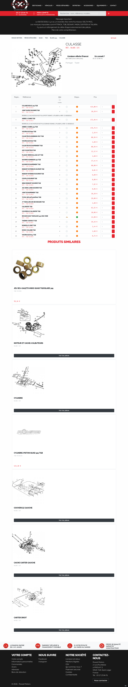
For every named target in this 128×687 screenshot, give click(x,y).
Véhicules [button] (48, 5)
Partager (69, 63)
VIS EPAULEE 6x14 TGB (29, 235)
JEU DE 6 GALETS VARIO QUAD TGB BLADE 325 (33, 288)
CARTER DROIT (20, 618)
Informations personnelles (22, 661)
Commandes (17, 664)
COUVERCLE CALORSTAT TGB (31, 211)
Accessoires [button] (88, 5)
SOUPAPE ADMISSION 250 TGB (31, 160)
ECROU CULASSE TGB (28, 230)
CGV (67, 664)
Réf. (68, 48)
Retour (113, 38)
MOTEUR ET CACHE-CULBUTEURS (28, 343)
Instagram (43, 661)
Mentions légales (72, 661)
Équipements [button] (101, 5)
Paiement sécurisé (73, 669)
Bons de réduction (19, 672)
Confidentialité (71, 675)
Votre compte (17, 659)
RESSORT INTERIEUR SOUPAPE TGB (33, 174)
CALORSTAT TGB (27, 206)
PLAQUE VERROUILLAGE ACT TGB (32, 155)
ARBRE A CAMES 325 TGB (30, 127)
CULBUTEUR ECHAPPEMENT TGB (32, 145)
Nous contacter (100, 680)
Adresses (15, 669)
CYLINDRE (18, 398)
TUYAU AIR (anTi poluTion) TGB (31, 197)
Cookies (69, 672)
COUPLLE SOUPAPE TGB (29, 178)
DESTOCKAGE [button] (36, 5)
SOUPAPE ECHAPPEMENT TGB (31, 164)
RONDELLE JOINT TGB (29, 225)
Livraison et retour (73, 659)
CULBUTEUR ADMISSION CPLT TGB (33, 136)
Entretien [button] (76, 5)
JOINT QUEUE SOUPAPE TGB (31, 110)
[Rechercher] (78, 13)
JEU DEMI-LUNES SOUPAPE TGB (32, 188)
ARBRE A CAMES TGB (28, 118)
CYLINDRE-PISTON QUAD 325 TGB (28, 453)
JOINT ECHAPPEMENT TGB (30, 192)
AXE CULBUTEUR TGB (29, 150)
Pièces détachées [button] (62, 5)
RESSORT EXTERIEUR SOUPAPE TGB (33, 169)
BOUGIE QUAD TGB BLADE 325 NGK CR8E (35, 216)
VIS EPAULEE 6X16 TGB (29, 141)
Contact (113, 5)
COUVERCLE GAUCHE (23, 508)
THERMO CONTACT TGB (29, 221)
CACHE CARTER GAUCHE (24, 563)
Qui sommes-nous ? (74, 667)
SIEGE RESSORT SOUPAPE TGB (31, 183)
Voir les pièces (64, 356)
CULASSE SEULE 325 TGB (30, 106)
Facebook (43, 659)
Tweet (77, 63)
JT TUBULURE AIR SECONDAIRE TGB (33, 202)
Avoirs (14, 667)
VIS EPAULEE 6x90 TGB (29, 131)
